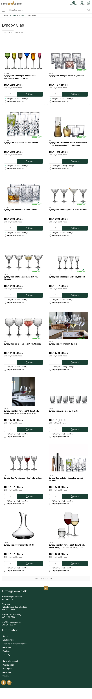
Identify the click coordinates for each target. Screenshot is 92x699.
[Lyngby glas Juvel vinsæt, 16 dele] (68, 324)
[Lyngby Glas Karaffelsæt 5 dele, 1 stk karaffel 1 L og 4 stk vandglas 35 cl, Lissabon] (68, 123)
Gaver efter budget (10, 661)
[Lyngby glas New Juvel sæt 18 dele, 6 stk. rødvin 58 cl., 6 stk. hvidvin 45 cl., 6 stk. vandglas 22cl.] (23, 391)
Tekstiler (6, 676)
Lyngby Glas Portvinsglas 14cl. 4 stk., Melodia (23, 478)
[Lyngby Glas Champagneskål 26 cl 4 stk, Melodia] (23, 257)
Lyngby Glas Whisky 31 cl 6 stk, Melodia (20, 210)
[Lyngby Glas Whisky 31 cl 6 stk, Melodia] (23, 190)
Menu (3, 10)
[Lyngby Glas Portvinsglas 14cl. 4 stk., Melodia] (23, 458)
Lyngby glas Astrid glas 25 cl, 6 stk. (64, 411)
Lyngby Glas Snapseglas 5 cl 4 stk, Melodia (67, 277)
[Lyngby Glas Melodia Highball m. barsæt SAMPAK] (68, 458)
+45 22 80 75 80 (8, 617)
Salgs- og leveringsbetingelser (15, 644)
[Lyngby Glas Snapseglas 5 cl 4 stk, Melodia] (68, 257)
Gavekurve (7, 672)
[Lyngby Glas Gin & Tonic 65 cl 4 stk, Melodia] (23, 324)
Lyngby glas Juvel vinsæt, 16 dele (63, 344)
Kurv (88, 3)
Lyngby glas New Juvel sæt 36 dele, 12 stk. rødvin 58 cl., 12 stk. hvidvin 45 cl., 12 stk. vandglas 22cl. (67, 547)
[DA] (11, 3)
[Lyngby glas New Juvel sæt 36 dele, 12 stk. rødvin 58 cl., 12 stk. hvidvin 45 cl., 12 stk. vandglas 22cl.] (68, 525)
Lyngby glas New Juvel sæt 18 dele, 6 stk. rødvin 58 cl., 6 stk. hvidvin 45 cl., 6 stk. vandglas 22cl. (21, 413)
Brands (21, 15)
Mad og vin (7, 669)
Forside (13, 15)
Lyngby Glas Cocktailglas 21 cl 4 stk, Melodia (68, 210)
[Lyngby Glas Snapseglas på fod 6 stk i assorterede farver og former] (23, 56)
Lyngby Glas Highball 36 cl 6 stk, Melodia (21, 143)
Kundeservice (8, 640)
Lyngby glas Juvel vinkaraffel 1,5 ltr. (19, 545)
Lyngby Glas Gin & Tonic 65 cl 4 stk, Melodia (22, 344)
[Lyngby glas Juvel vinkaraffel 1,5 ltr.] (23, 525)
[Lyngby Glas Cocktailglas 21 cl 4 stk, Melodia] (68, 190)
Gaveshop (7, 647)
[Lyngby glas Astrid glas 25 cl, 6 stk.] (68, 391)
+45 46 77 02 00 (8, 610)
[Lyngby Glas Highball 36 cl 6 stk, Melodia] (23, 123)
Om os (5, 636)
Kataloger (6, 651)
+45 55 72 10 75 (8, 599)
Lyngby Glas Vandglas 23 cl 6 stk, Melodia (66, 76)
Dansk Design (8, 665)
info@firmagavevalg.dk (11, 622)
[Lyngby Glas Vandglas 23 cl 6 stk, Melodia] (68, 56)
